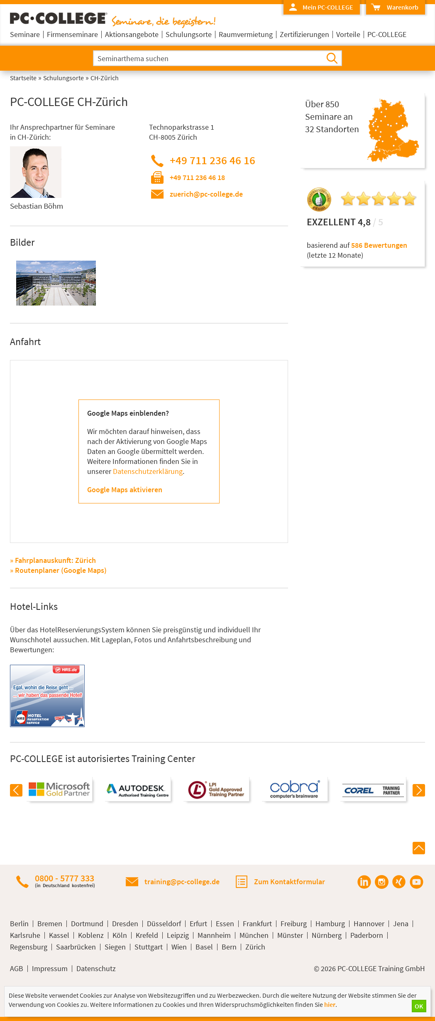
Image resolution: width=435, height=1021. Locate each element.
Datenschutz (96, 968)
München (254, 935)
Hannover (369, 923)
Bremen (49, 923)
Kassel (59, 935)
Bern (229, 947)
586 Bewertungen (379, 245)
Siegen (115, 947)
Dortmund (87, 923)
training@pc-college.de (182, 881)
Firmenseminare (72, 34)
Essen (225, 923)
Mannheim (214, 935)
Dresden (125, 923)
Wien (179, 947)
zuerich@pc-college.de (206, 194)
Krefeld (147, 935)
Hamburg (330, 923)
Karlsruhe (25, 935)
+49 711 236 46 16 (212, 160)
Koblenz (91, 935)
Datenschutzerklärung (148, 471)
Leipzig (178, 935)
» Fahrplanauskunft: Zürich (53, 560)
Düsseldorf (164, 923)
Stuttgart (148, 947)
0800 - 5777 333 (65, 880)
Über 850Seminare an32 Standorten (332, 116)
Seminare (25, 34)
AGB (16, 968)
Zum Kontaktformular (289, 881)
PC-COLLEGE (386, 34)
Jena (400, 923)
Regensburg (28, 947)
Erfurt (198, 923)
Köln (119, 935)
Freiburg (294, 923)
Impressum (50, 968)
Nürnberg (327, 935)
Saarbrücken (76, 947)
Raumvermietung (246, 34)
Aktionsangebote (132, 34)
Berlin (19, 923)
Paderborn (366, 935)
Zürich (255, 947)
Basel (204, 947)
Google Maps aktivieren (124, 489)
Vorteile (348, 34)
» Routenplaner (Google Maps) (58, 570)
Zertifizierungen (304, 34)
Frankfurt (257, 923)
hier (329, 1004)
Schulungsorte (189, 34)
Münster (290, 935)
